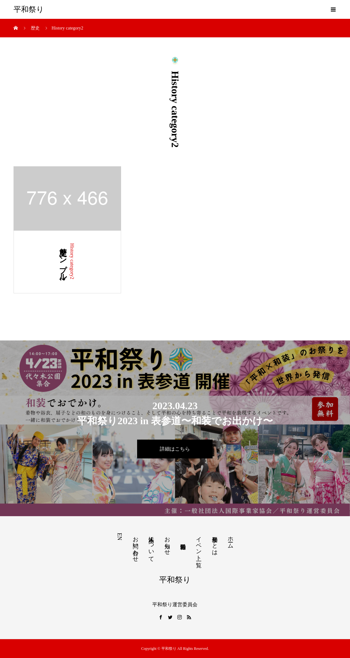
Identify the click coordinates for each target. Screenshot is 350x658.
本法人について (151, 546)
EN (119, 536)
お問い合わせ (135, 546)
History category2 (72, 261)
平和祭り (29, 9)
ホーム (230, 539)
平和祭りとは (215, 543)
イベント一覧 (199, 545)
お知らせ (167, 542)
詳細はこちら (175, 449)
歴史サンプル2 (63, 262)
